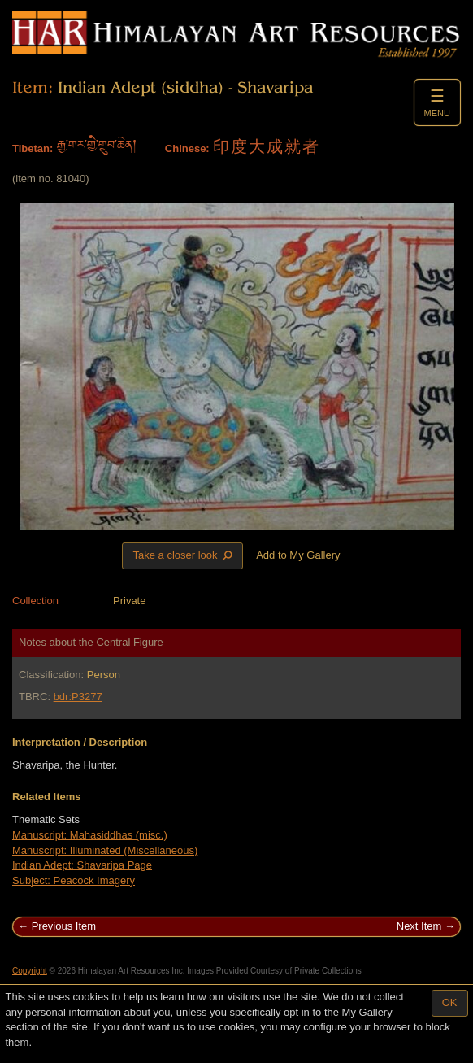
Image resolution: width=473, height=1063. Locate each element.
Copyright (29, 970)
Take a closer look (183, 555)
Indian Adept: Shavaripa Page (82, 865)
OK (450, 1002)
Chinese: (187, 148)
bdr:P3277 (78, 697)
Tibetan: (32, 148)
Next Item (419, 926)
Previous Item (64, 926)
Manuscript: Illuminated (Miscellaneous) (104, 850)
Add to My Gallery (298, 555)
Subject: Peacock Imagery (73, 880)
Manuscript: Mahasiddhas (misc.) (89, 835)
